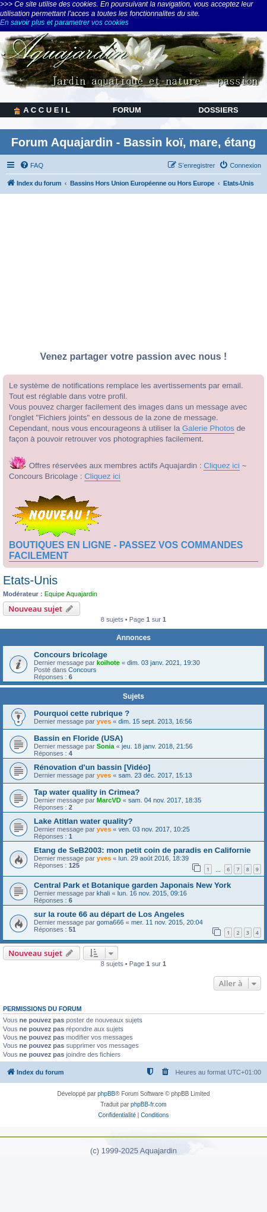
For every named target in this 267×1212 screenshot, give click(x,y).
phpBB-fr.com (149, 1104)
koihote (108, 662)
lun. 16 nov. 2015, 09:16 (152, 893)
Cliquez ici (222, 465)
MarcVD (109, 800)
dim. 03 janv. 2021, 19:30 (163, 662)
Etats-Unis (30, 580)
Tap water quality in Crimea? (87, 792)
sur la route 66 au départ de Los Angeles (109, 914)
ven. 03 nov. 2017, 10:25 (154, 829)
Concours (82, 669)
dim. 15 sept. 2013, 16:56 (155, 721)
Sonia (106, 746)
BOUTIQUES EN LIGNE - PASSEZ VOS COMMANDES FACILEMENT (126, 550)
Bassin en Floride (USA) (78, 738)
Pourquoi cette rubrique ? (81, 713)
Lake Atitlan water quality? (83, 821)
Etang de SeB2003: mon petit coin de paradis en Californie (142, 850)
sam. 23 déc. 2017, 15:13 (155, 775)
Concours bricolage (70, 654)
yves (104, 721)
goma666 (110, 922)
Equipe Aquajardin (70, 593)
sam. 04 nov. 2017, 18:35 (164, 800)
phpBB (106, 1094)
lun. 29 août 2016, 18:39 (154, 858)
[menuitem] (31, 165)
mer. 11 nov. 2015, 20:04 (167, 922)
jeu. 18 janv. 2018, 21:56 (157, 746)
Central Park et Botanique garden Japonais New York (132, 885)
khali (103, 893)
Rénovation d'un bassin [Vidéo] (92, 767)
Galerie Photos (208, 428)
